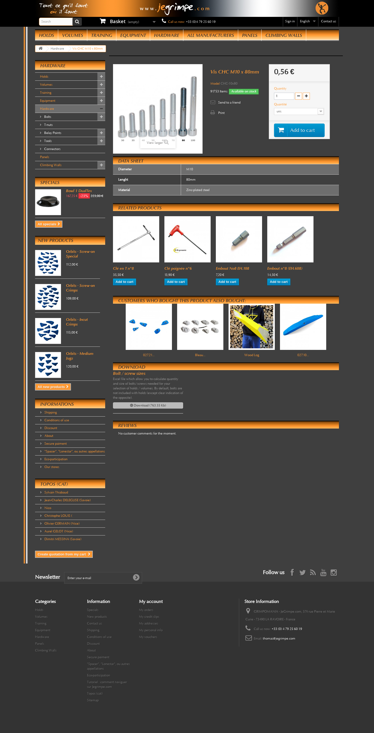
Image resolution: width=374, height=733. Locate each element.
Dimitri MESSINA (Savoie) (62, 539)
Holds (46, 35)
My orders (146, 610)
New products (55, 240)
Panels (249, 35)
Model (215, 84)
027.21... (149, 355)
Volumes (72, 35)
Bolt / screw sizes (129, 373)
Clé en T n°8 (123, 268)
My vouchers (148, 637)
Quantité (281, 104)
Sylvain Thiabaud (56, 492)
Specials (49, 182)
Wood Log (251, 355)
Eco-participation (56, 459)
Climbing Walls (283, 35)
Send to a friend (229, 102)
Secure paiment (55, 444)
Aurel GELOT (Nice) (58, 531)
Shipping (50, 412)
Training (101, 35)
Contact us (328, 21)
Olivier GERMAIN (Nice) (61, 523)
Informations (57, 404)
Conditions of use (56, 420)
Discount (50, 428)
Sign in (290, 21)
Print (221, 113)
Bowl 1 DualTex (79, 190)
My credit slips (149, 617)
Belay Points (52, 133)
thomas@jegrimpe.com (279, 638)
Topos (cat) (54, 484)
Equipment (133, 35)
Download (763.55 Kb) (148, 405)
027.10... (303, 355)
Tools (47, 141)
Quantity (280, 88)
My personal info (151, 630)
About (48, 436)
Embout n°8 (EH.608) (284, 268)
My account (151, 601)
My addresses (148, 623)
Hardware (166, 35)
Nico (47, 508)
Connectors (52, 149)
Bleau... (200, 355)
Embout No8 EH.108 (232, 268)
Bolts (47, 117)
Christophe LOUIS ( (58, 516)
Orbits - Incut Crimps (77, 322)
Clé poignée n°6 (178, 268)
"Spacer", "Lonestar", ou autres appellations (74, 451)
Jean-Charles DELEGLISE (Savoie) (67, 500)
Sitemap (93, 700)
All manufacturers (210, 35)
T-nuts (48, 125)
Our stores (51, 467)
